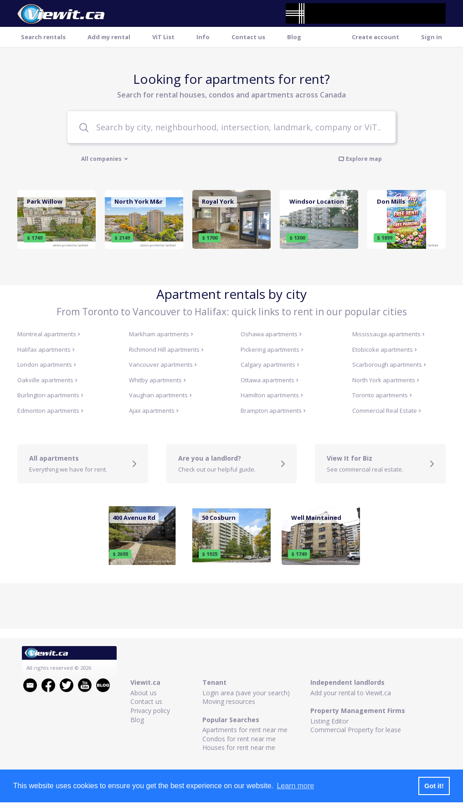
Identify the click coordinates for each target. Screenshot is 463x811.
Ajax (154, 410)
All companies (104, 159)
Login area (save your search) (246, 692)
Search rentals (43, 37)
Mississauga (388, 334)
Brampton (273, 410)
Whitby (157, 380)
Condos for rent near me (239, 738)
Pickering (272, 349)
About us (143, 692)
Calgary (270, 364)
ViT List (163, 37)
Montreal (48, 334)
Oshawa (271, 334)
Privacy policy (150, 710)
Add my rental (108, 37)
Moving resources (228, 701)
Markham (161, 334)
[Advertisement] (231, 605)
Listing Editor (329, 721)
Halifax (46, 349)
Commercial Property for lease (355, 729)
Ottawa (269, 380)
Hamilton (272, 395)
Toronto (382, 395)
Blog (294, 37)
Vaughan (160, 395)
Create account (375, 37)
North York (385, 380)
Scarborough (389, 364)
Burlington (50, 395)
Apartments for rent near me (245, 729)
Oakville (47, 380)
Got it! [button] (433, 786)
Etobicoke (384, 349)
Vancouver (163, 364)
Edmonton (50, 410)
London (46, 364)
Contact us (248, 37)
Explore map (360, 158)
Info (203, 37)
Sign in (431, 37)
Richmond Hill (166, 349)
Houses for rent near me (238, 747)
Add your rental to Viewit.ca (350, 692)
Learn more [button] (295, 786)
